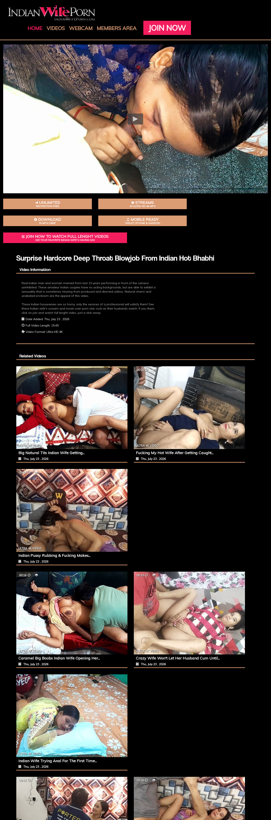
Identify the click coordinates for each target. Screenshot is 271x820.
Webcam (155, 13)
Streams (67, 198)
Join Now (128, 22)
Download (113, 198)
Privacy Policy (164, 790)
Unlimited (22, 198)
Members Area (191, 13)
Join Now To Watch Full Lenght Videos (226, 200)
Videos (130, 13)
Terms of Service (141, 790)
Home (109, 13)
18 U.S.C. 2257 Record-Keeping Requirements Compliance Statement (144, 794)
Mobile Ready (158, 198)
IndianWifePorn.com (143, 807)
